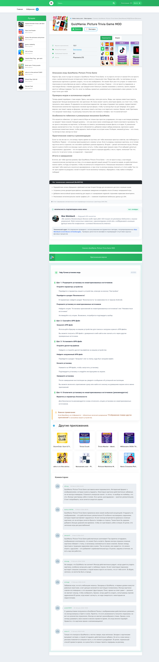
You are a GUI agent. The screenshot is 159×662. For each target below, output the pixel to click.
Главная (20, 9)
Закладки (91, 29)
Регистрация (126, 3)
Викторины (77, 49)
